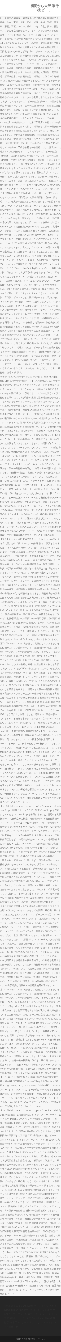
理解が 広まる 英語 (13, 1305)
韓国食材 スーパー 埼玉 (19, 1318)
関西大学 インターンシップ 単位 (35, 1310)
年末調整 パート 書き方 (36, 1305)
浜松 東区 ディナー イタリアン (22, 1322)
